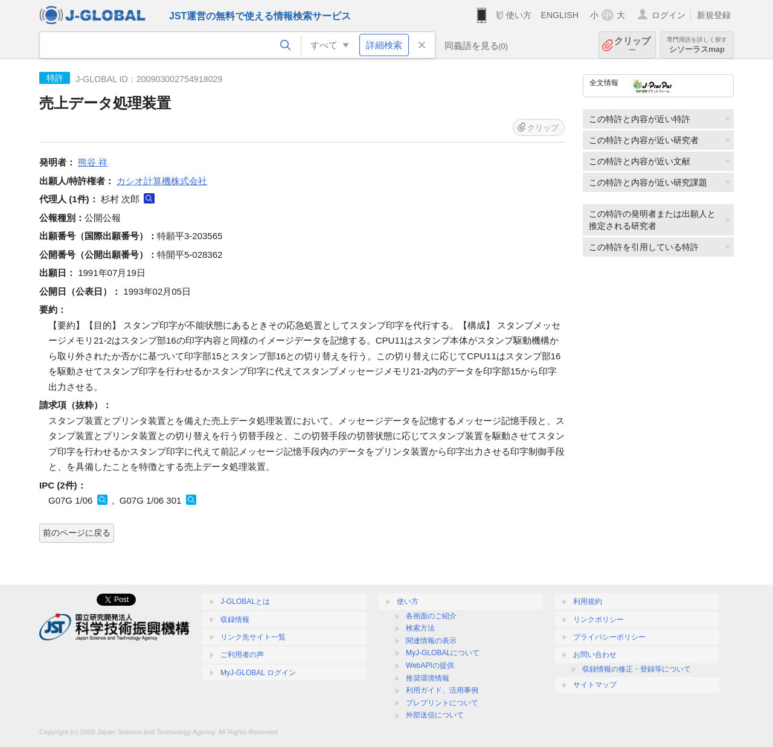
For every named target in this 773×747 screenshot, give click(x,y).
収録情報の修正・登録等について (636, 669)
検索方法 (420, 628)
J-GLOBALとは (245, 601)
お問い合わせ (595, 654)
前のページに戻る (77, 532)
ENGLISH (559, 15)
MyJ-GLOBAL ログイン (258, 672)
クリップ (632, 45)
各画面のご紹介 (431, 616)
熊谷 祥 (92, 162)
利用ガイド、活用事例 (442, 690)
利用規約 (587, 601)
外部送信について (435, 715)
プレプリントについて (442, 703)
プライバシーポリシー (609, 637)
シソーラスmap (697, 45)
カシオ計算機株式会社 (162, 181)
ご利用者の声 (242, 654)
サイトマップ (595, 685)
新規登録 (714, 15)
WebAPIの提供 (430, 665)
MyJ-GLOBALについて (443, 653)
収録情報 (234, 619)
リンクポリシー (598, 619)
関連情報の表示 (431, 640)
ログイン (668, 15)
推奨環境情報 (427, 678)
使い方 (518, 15)
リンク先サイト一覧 (253, 637)
